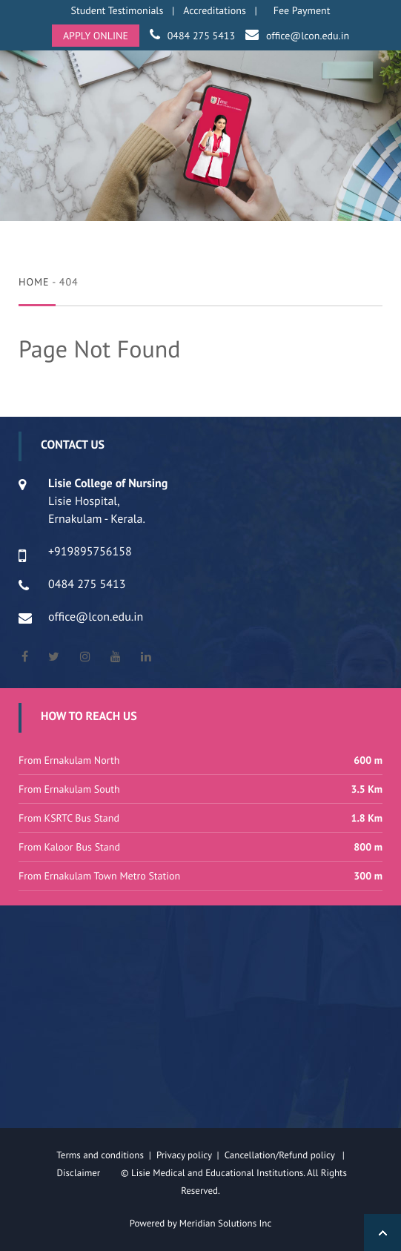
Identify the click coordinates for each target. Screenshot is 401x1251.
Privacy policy (186, 1155)
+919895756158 (90, 551)
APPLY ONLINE (95, 35)
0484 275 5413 (201, 35)
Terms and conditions (100, 1155)
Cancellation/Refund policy (281, 1155)
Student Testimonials (117, 10)
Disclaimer (88, 1172)
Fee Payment (302, 10)
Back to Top (382, 1232)
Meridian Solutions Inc (225, 1223)
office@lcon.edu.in (307, 35)
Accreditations (214, 10)
